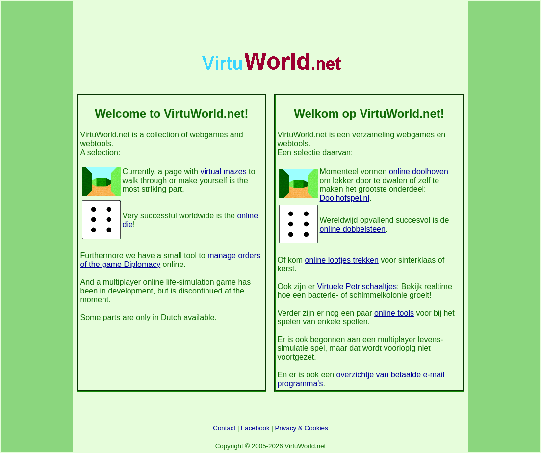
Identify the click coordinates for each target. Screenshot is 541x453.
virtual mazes (223, 171)
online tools (394, 313)
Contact (224, 428)
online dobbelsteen (353, 229)
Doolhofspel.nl (344, 198)
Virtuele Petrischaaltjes (356, 286)
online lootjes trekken (342, 260)
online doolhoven (418, 171)
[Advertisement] (270, 25)
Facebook (255, 428)
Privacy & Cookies (301, 428)
